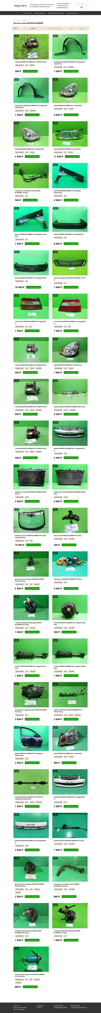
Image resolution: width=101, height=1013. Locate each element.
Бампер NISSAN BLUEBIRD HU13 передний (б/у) (30, 841)
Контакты (39, 1007)
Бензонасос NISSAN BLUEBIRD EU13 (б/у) (68, 579)
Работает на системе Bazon (20, 1007)
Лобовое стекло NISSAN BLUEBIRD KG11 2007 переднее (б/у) (30, 536)
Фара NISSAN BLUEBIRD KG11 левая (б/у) (68, 365)
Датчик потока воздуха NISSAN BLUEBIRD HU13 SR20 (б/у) (29, 885)
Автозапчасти (16, 20)
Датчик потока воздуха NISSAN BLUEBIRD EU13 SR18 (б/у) (29, 580)
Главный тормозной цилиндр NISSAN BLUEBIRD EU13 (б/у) (28, 623)
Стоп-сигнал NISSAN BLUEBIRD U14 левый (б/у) (30, 322)
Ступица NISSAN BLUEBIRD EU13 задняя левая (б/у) (70, 623)
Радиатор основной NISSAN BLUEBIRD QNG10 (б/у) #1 (30, 493)
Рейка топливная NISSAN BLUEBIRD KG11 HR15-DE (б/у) (68, 711)
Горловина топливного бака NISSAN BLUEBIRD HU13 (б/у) (66, 885)
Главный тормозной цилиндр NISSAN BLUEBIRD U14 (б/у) (67, 932)
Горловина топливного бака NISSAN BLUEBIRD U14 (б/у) (27, 192)
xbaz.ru (22, 1009)
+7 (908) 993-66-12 (62, 8)
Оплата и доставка (58, 1005)
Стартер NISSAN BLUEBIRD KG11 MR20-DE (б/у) (31, 62)
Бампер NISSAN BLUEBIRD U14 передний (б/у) (30, 278)
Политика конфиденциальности (79, 1007)
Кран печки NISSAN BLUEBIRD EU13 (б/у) (68, 535)
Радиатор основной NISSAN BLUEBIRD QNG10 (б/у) (69, 493)
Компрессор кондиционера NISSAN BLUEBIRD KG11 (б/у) (31, 711)
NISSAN (24, 20)
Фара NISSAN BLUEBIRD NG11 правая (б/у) (29, 149)
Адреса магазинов (75, 1005)
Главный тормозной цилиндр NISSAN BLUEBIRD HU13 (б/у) (28, 932)
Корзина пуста (81, 4)
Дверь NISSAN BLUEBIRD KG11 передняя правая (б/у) (29, 754)
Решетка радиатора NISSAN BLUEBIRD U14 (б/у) (69, 279)
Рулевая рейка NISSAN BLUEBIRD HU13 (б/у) (69, 840)
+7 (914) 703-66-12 (62, 5)
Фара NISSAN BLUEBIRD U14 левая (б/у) (67, 149)
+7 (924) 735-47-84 (63, 3)
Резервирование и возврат (60, 1007)
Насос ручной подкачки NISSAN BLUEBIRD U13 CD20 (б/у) (29, 975)
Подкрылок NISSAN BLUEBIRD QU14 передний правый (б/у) (31, 106)
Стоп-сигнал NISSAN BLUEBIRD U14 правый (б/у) (70, 322)
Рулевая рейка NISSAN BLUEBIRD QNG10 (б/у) (69, 407)
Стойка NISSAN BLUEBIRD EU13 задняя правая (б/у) (70, 667)
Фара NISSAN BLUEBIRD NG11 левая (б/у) (68, 105)
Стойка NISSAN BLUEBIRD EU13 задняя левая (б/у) (30, 667)
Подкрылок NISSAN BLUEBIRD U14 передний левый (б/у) (69, 63)
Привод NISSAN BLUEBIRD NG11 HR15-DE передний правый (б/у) (29, 798)
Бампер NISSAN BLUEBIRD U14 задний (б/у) (68, 234)
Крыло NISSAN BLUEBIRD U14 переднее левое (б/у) (30, 235)
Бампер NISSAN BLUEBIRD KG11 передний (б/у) (69, 449)
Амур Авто (20, 5)
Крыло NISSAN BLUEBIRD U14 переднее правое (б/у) (67, 192)
